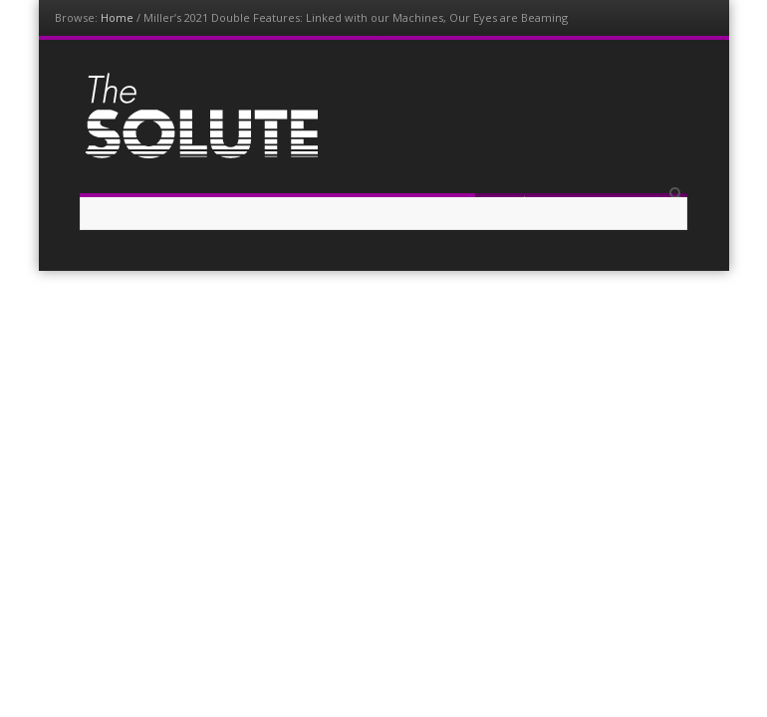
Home (117, 17)
